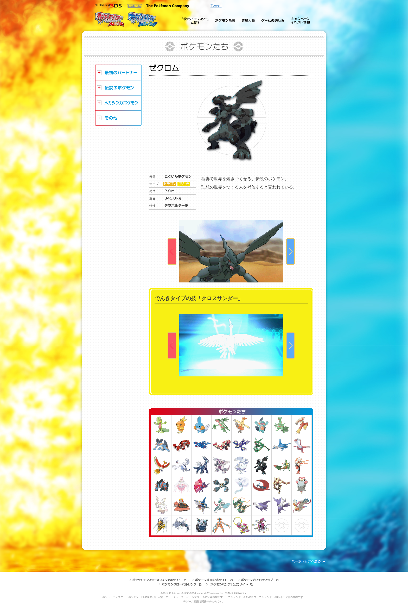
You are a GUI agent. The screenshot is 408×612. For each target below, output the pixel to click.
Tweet (216, 6)
